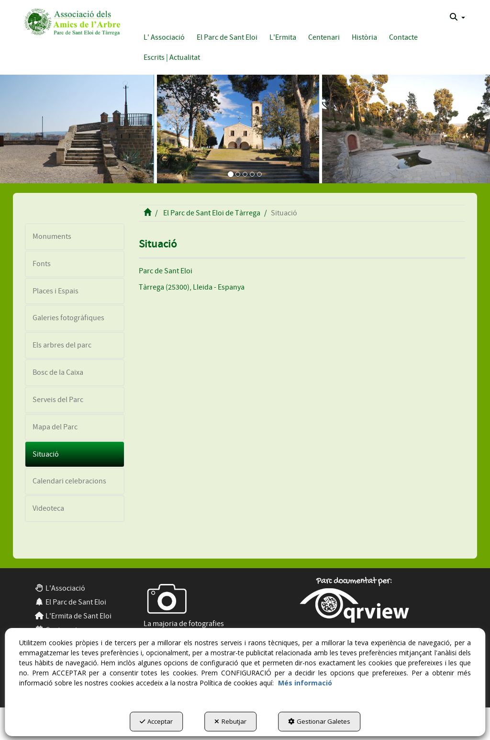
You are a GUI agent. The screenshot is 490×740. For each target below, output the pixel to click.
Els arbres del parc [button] (62, 345)
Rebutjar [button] (230, 721)
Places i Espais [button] (55, 291)
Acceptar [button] (156, 721)
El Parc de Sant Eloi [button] (70, 602)
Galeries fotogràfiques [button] (68, 318)
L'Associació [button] (59, 588)
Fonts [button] (42, 264)
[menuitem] (457, 17)
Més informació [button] (305, 682)
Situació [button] (46, 454)
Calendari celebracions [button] (69, 481)
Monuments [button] (52, 236)
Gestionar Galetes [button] (319, 721)
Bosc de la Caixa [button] (58, 372)
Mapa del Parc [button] (55, 427)
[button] (71, 20)
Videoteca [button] (48, 508)
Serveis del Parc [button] (58, 399)
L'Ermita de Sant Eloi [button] (72, 616)
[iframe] (302, 418)
